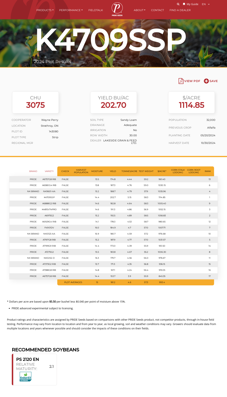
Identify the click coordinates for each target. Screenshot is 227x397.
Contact (157, 10)
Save (211, 81)
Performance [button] (70, 10)
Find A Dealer (180, 10)
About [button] (138, 10)
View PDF (189, 81)
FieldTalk (95, 10)
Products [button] (43, 10)
